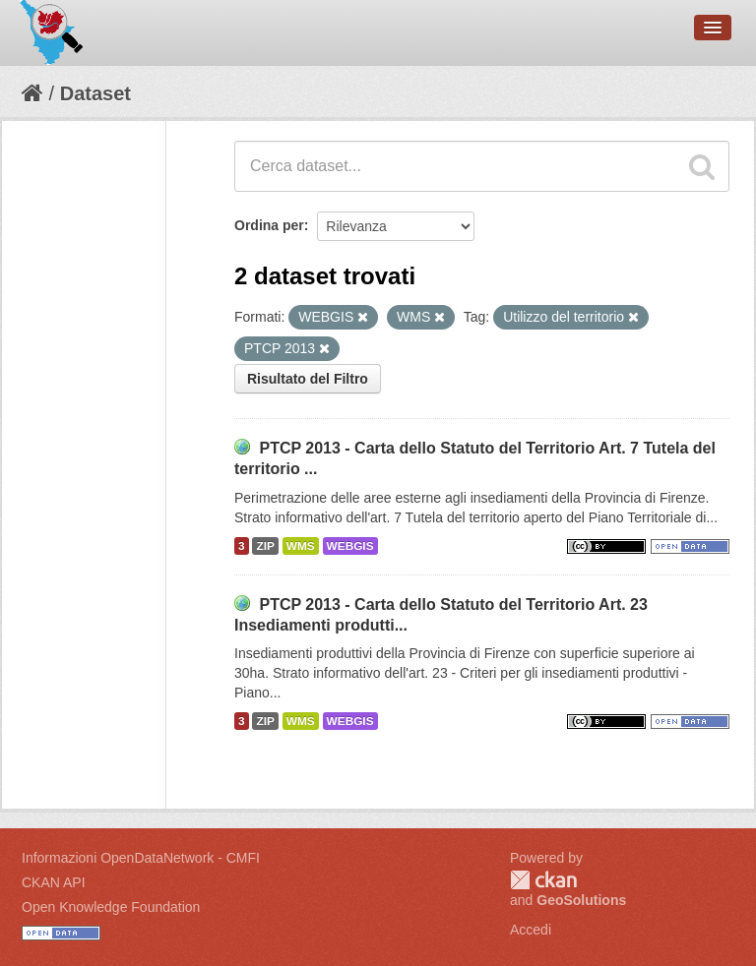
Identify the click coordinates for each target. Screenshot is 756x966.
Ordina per (269, 225)
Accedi (530, 929)
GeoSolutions (581, 900)
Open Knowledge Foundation (111, 907)
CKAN (543, 880)
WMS (300, 546)
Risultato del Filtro (307, 379)
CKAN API (54, 882)
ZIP (265, 546)
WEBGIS (350, 546)
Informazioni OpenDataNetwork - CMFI (141, 858)
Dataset (95, 93)
